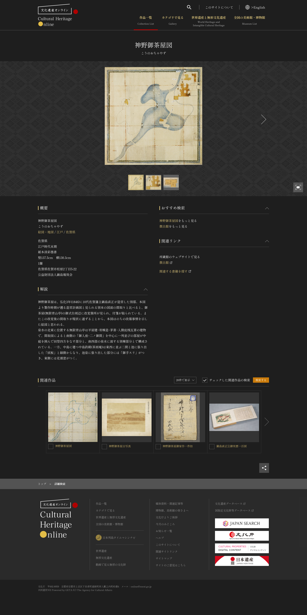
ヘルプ (160, 538)
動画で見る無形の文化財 (111, 565)
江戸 (60, 232)
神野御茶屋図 (168, 220)
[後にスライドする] (263, 119)
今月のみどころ (165, 524)
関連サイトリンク (167, 551)
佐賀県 (70, 232)
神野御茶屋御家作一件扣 (178, 446)
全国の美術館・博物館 (249, 21)
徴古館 (164, 226)
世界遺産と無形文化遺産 (208, 21)
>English (255, 7)
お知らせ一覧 (164, 531)
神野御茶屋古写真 (120, 446)
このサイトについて (219, 7)
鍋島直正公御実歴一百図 (231, 446)
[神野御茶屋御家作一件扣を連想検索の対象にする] (158, 446)
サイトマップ (164, 558)
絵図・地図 (46, 232)
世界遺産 (101, 551)
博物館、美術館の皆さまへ (172, 510)
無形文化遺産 (104, 558)
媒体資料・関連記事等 (169, 503)
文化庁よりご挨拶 (167, 517)
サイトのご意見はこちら (171, 565)
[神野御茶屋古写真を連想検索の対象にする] (104, 446)
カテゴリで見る (173, 21)
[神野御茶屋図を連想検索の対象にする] (50, 446)
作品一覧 (146, 21)
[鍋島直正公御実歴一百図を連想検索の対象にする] (211, 446)
